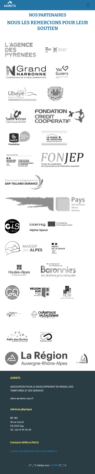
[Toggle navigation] (88, 5)
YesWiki (54, 465)
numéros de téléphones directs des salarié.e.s (33, 451)
